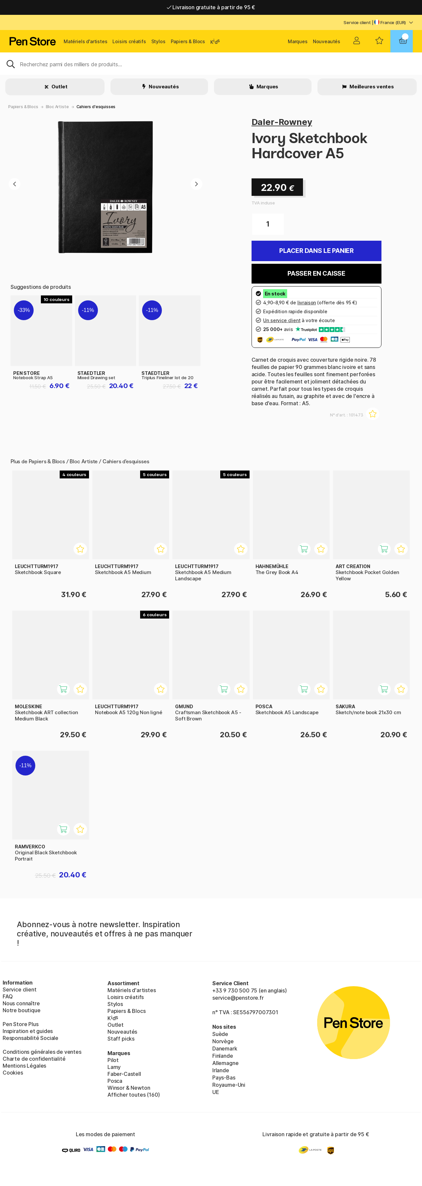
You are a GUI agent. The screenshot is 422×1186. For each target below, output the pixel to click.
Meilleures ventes (371, 86)
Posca (114, 1081)
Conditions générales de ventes (42, 1052)
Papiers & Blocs (188, 41)
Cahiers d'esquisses (96, 106)
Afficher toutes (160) (133, 1094)
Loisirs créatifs (129, 41)
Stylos (158, 41)
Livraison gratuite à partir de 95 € (211, 7)
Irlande (220, 1070)
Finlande (222, 1055)
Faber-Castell (124, 1074)
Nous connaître (21, 1003)
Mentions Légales (24, 1065)
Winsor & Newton (128, 1087)
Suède (220, 1034)
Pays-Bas (223, 1077)
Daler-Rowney (282, 122)
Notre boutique (22, 1010)
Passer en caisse (316, 273)
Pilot (113, 1060)
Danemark (224, 1048)
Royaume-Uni (228, 1084)
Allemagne (225, 1063)
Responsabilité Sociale (30, 1038)
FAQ (8, 996)
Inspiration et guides (28, 1031)
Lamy (114, 1067)
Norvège (223, 1041)
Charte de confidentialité (34, 1058)
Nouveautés (326, 41)
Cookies (13, 1072)
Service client (357, 22)
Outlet (59, 86)
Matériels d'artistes (85, 41)
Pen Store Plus (21, 1024)
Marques (298, 41)
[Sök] (211, 63)
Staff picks (121, 1038)
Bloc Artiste (57, 106)
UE (215, 1092)
